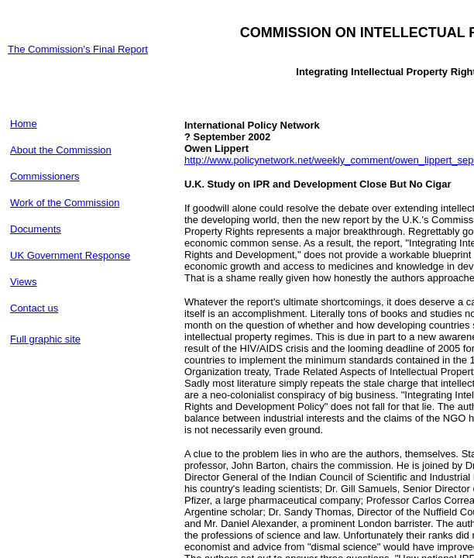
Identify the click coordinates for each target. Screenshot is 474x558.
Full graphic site (45, 339)
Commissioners (45, 176)
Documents (35, 229)
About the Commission (61, 150)
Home (23, 123)
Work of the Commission (64, 202)
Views (23, 282)
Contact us (34, 308)
